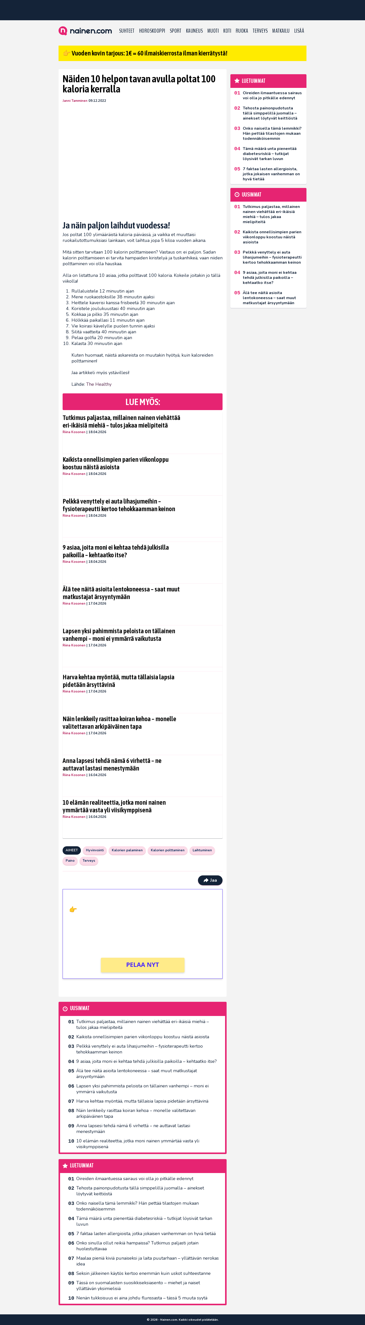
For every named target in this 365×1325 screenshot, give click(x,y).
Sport (175, 31)
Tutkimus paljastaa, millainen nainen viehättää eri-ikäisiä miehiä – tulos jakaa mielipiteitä (121, 421)
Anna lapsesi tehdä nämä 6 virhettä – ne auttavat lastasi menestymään (112, 764)
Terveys (260, 31)
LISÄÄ (299, 31)
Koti (227, 31)
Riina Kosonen (74, 432)
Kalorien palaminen (127, 850)
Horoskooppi (152, 31)
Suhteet (127, 31)
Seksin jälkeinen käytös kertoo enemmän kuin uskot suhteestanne (143, 1273)
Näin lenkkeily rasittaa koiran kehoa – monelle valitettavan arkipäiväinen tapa (119, 722)
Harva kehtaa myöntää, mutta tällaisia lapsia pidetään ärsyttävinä (118, 680)
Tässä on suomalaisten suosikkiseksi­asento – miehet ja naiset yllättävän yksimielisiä (138, 1286)
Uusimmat (79, 1008)
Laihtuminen (202, 850)
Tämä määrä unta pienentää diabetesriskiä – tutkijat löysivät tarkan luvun (144, 1221)
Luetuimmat (82, 1166)
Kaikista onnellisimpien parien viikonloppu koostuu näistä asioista (116, 463)
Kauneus (194, 31)
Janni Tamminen (75, 101)
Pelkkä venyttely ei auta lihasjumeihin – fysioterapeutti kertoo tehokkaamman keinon (119, 505)
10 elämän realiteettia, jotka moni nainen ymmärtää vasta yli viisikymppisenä (114, 806)
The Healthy (99, 384)
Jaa (210, 880)
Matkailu (281, 31)
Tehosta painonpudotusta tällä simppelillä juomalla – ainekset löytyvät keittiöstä (140, 1191)
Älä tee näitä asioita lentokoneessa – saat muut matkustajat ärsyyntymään (121, 593)
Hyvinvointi (95, 850)
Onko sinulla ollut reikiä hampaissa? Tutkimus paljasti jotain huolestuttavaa (137, 1246)
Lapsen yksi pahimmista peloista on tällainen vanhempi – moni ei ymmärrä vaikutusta (119, 634)
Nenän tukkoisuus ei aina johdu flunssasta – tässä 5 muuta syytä (141, 1298)
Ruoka (242, 31)
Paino (70, 860)
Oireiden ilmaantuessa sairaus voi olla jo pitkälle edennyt (134, 1179)
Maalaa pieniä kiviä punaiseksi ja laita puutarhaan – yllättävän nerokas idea (147, 1261)
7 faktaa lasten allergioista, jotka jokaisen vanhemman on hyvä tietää (146, 1234)
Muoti (213, 31)
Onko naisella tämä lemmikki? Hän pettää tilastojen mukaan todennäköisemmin (137, 1206)
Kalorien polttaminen (168, 850)
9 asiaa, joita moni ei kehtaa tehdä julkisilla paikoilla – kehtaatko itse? (116, 551)
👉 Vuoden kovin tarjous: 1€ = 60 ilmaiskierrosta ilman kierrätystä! (145, 53)
